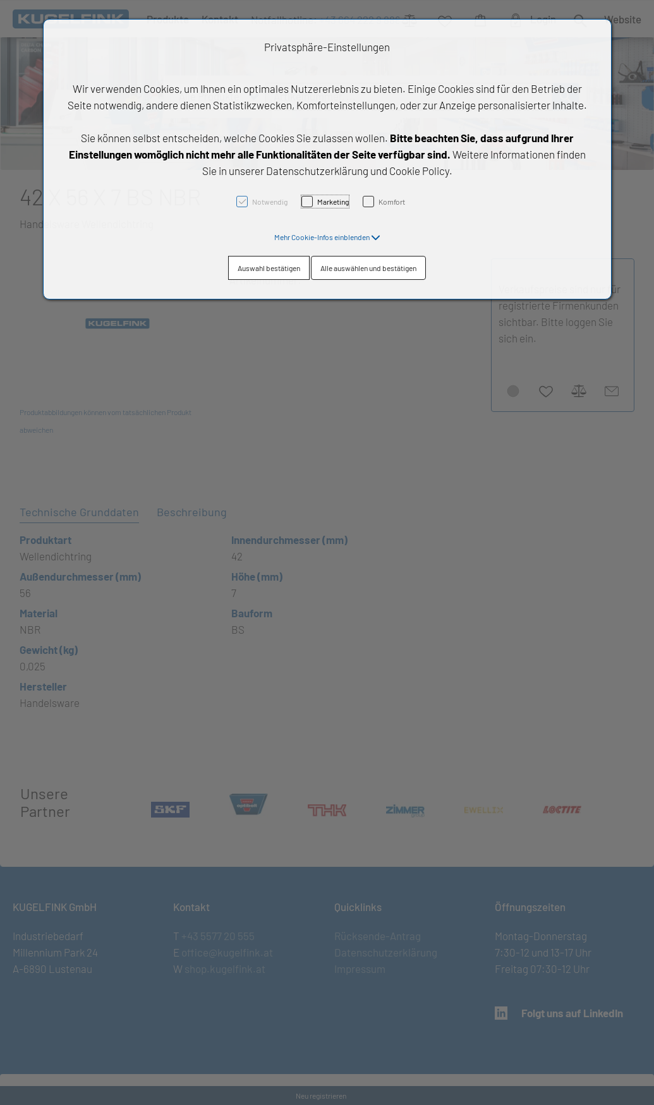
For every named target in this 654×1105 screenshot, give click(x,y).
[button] (327, 236)
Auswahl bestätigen (269, 267)
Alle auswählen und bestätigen (368, 267)
